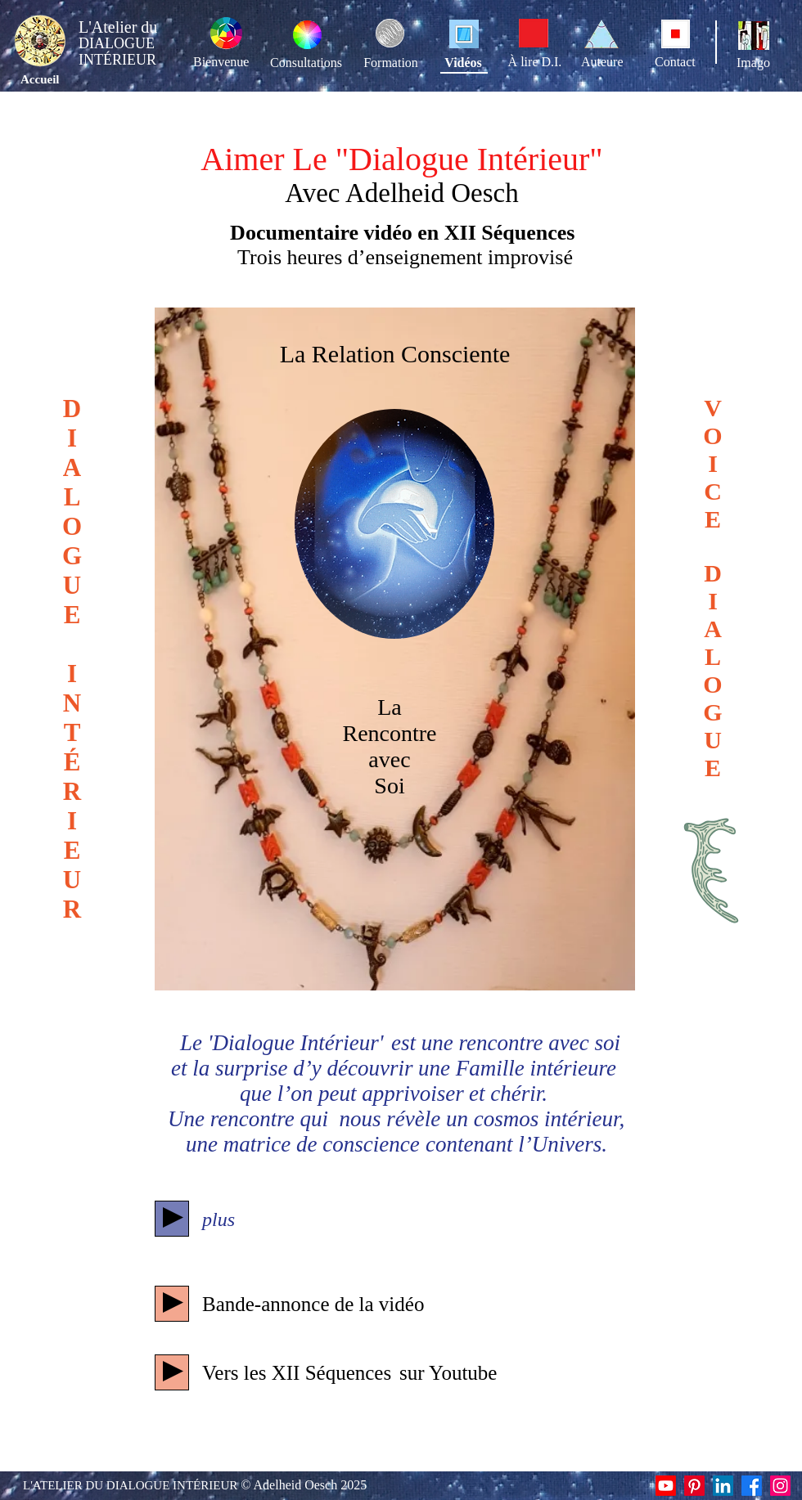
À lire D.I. (535, 62)
